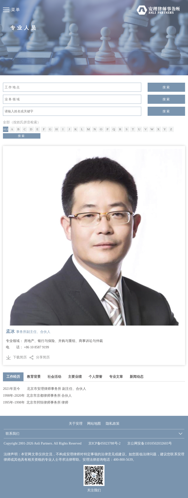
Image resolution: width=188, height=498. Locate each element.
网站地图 (94, 423)
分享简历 (43, 357)
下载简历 (16, 357)
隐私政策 (112, 423)
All (5, 129)
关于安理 (75, 423)
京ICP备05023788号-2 (104, 443)
